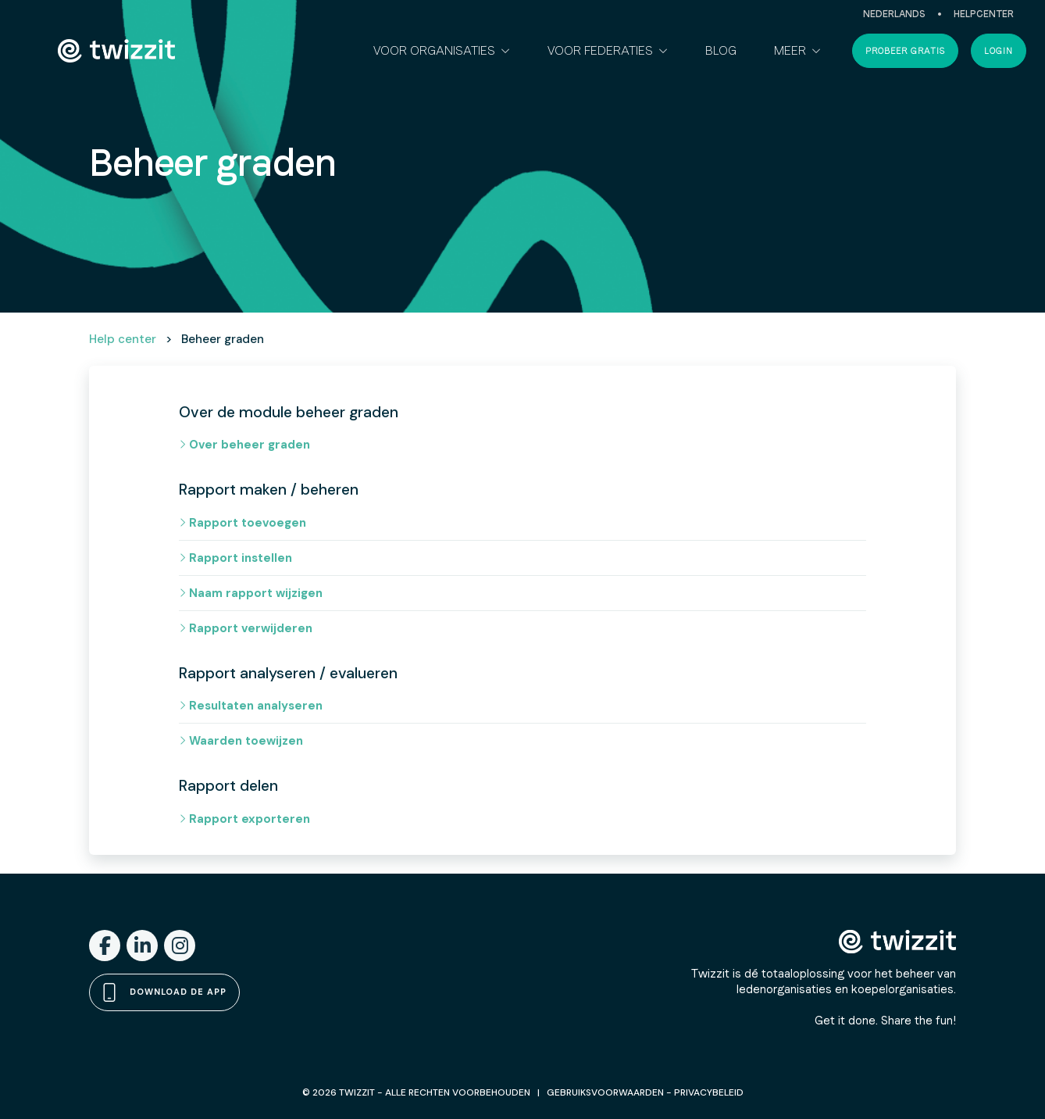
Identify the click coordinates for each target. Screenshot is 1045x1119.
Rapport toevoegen (242, 523)
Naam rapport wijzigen (251, 593)
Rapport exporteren (244, 819)
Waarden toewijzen (241, 741)
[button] (442, 51)
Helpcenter (984, 14)
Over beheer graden (244, 444)
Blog (720, 50)
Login (998, 50)
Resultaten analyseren (251, 705)
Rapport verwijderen (245, 628)
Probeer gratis (905, 50)
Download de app (164, 992)
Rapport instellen (235, 558)
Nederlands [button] (894, 14)
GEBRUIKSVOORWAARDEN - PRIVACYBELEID (645, 1092)
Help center (122, 339)
